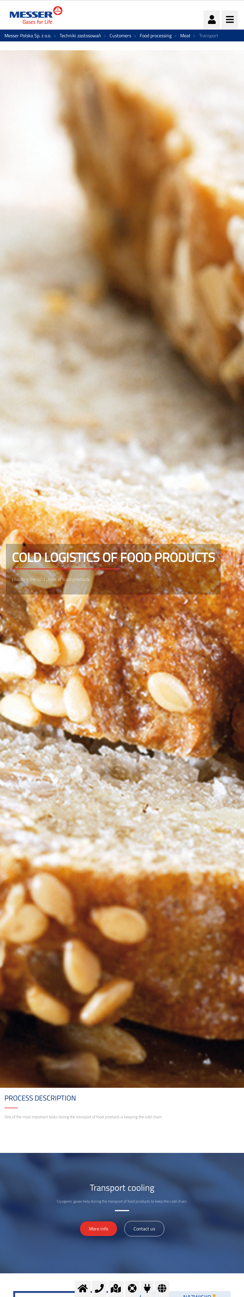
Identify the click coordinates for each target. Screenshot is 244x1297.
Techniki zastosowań (80, 35)
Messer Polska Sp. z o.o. (27, 35)
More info (98, 1228)
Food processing (156, 35)
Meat (185, 35)
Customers (120, 35)
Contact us (144, 1228)
